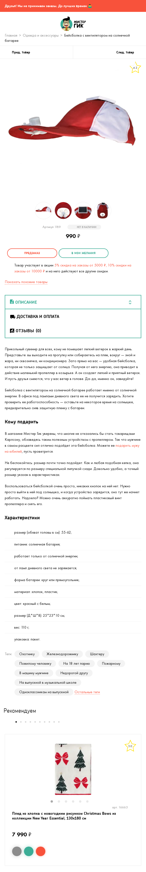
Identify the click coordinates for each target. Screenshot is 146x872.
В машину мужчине (33, 672)
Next (136, 772)
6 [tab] (89, 802)
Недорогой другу (74, 672)
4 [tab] (75, 802)
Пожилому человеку (35, 663)
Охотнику (27, 653)
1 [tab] (54, 802)
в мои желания (83, 253)
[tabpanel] (73, 769)
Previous (10, 772)
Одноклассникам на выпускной (44, 691)
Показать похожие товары (26, 281)
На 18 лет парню (76, 663)
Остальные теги (87, 691)
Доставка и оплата (34, 316)
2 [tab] (61, 802)
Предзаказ (32, 253)
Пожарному (111, 663)
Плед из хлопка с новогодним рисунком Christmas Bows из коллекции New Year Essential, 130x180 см (64, 815)
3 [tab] (68, 802)
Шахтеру (97, 653)
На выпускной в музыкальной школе (47, 682)
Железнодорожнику (62, 653)
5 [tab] (82, 802)
